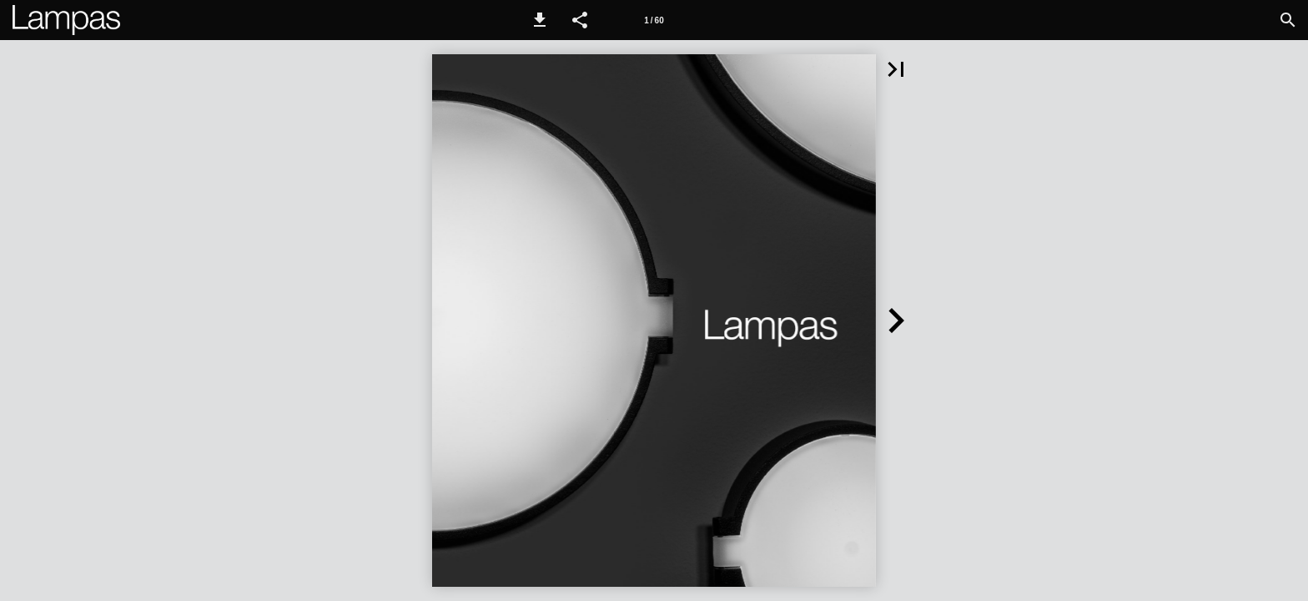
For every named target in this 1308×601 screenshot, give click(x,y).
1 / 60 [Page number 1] (653, 20)
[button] (540, 20)
